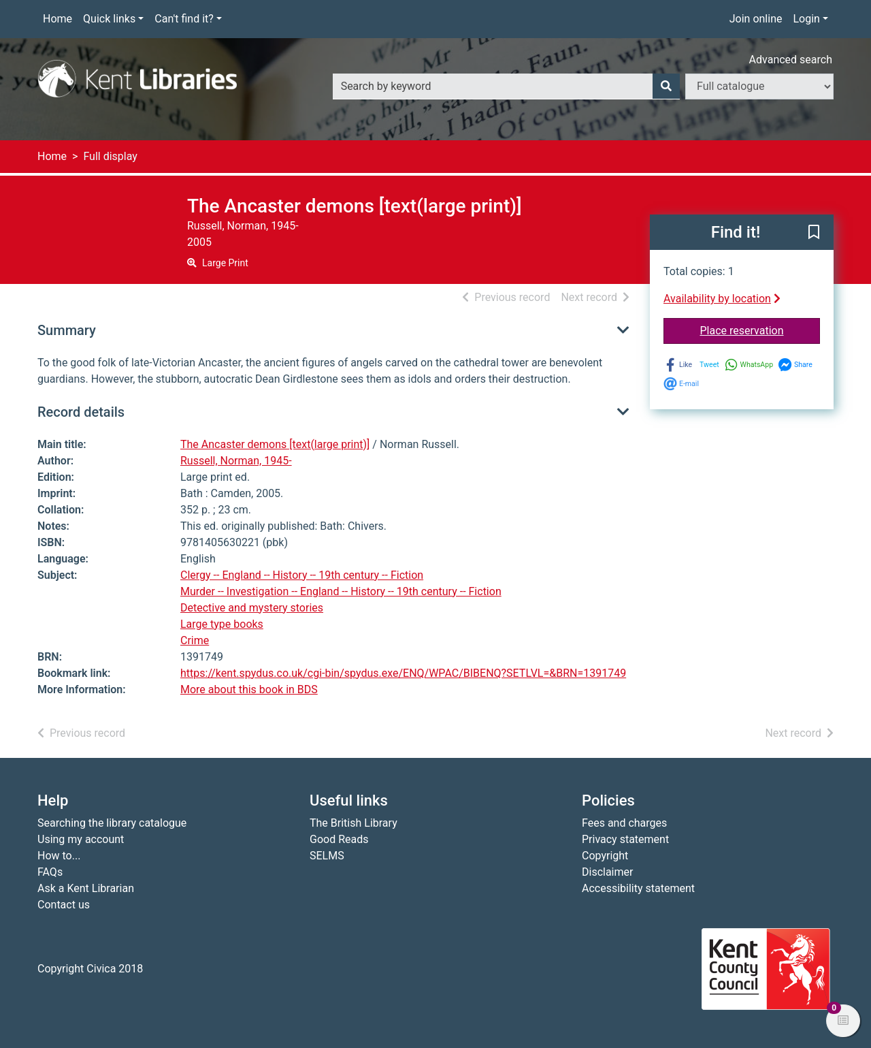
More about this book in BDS (249, 689)
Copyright (605, 855)
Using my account (80, 839)
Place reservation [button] (760, 329)
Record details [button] (81, 412)
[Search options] (759, 86)
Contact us (63, 904)
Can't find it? (184, 18)
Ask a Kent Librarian (85, 888)
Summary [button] (66, 330)
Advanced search (790, 59)
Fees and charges (624, 822)
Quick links (109, 18)
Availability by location (721, 298)
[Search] (666, 86)
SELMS (327, 855)
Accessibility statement (638, 888)
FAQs (50, 872)
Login (806, 18)
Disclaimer (607, 872)
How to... (58, 855)
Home (57, 18)
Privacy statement (625, 839)
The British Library (353, 822)
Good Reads (339, 839)
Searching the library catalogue (111, 822)
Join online (756, 18)
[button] (814, 233)
